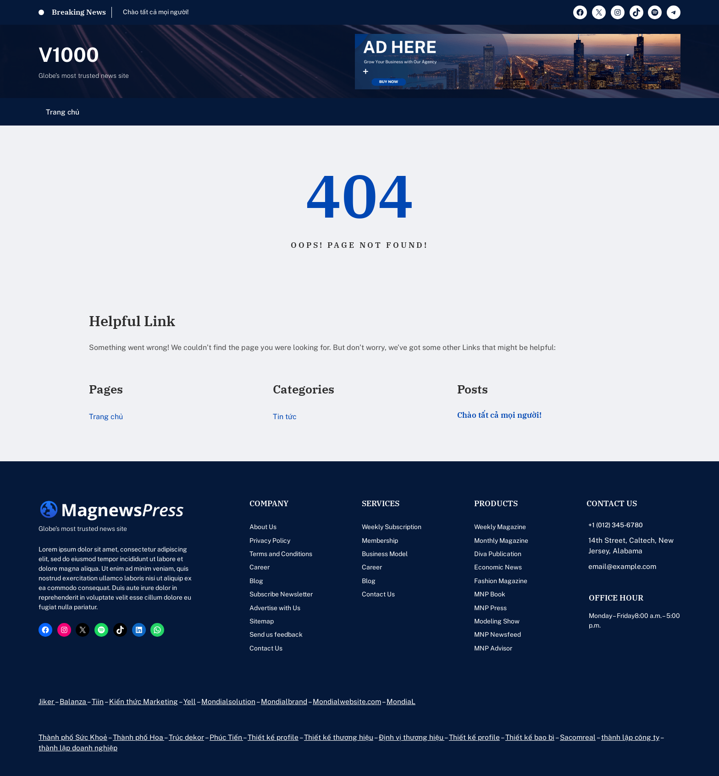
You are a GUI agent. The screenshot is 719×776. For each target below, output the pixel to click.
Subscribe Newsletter (281, 594)
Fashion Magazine (500, 581)
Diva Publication (497, 553)
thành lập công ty (630, 737)
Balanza (73, 701)
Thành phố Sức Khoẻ (73, 737)
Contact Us (265, 648)
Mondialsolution (228, 701)
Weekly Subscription (391, 526)
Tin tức (285, 416)
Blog (256, 581)
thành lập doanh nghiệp (78, 747)
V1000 (69, 54)
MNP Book (489, 594)
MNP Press (490, 608)
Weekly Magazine (500, 526)
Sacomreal (578, 737)
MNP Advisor (493, 648)
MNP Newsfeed (497, 634)
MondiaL (401, 701)
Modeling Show (497, 621)
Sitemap (261, 621)
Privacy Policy (269, 540)
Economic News (498, 567)
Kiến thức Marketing (143, 701)
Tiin (98, 701)
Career (259, 567)
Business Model (385, 553)
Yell (189, 701)
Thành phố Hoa (138, 737)
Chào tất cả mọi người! (156, 12)
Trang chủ (62, 112)
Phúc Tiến (226, 737)
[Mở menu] (674, 111)
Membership (380, 540)
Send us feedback (276, 634)
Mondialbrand (284, 701)
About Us (263, 526)
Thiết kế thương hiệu (338, 737)
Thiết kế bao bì (529, 737)
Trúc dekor (186, 737)
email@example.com (622, 566)
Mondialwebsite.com (347, 701)
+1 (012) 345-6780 (615, 525)
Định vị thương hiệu (411, 737)
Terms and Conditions (280, 553)
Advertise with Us (274, 608)
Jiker (47, 701)
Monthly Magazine (501, 540)
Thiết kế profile (273, 737)
